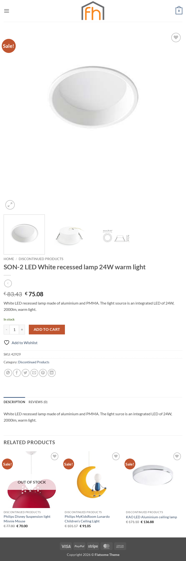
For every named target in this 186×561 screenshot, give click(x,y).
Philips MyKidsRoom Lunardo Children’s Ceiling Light (87, 518)
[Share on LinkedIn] (52, 373)
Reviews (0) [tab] (38, 402)
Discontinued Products (41, 259)
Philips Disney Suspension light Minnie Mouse (27, 518)
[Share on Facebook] (17, 373)
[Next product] (8, 283)
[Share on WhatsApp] (8, 373)
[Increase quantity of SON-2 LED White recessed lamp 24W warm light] (22, 329)
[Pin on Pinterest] (43, 373)
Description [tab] (14, 402)
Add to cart (47, 329)
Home (9, 259)
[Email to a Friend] (34, 373)
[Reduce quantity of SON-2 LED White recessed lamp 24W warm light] (6, 329)
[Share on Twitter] (26, 373)
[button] (6, 11)
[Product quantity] (14, 329)
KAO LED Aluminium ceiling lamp (151, 517)
